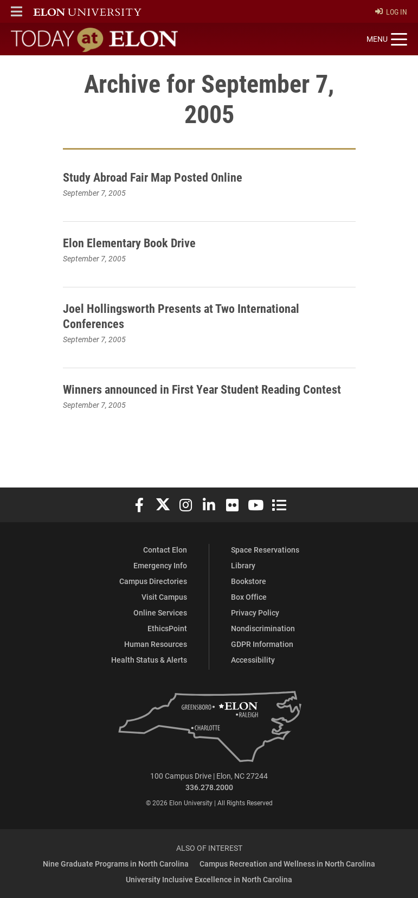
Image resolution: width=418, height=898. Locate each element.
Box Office (249, 597)
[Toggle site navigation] (386, 39)
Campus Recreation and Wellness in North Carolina (287, 864)
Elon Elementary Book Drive (135, 242)
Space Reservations (265, 550)
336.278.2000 (209, 787)
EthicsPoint (167, 629)
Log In (391, 12)
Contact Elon (165, 550)
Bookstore (248, 581)
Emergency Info (160, 566)
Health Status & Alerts (149, 660)
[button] (16, 11)
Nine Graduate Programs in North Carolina (116, 864)
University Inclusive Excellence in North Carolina (209, 880)
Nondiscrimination (263, 629)
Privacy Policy (255, 613)
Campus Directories (153, 581)
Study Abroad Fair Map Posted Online (160, 176)
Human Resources (155, 644)
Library (243, 566)
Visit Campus (164, 597)
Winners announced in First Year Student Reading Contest (191, 396)
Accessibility (253, 660)
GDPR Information (262, 644)
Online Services (160, 613)
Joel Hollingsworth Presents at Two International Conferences (190, 315)
